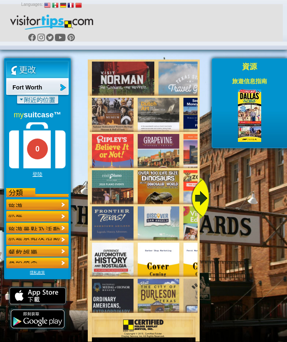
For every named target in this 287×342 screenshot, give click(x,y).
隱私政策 (37, 272)
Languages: (32, 4)
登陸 (37, 174)
